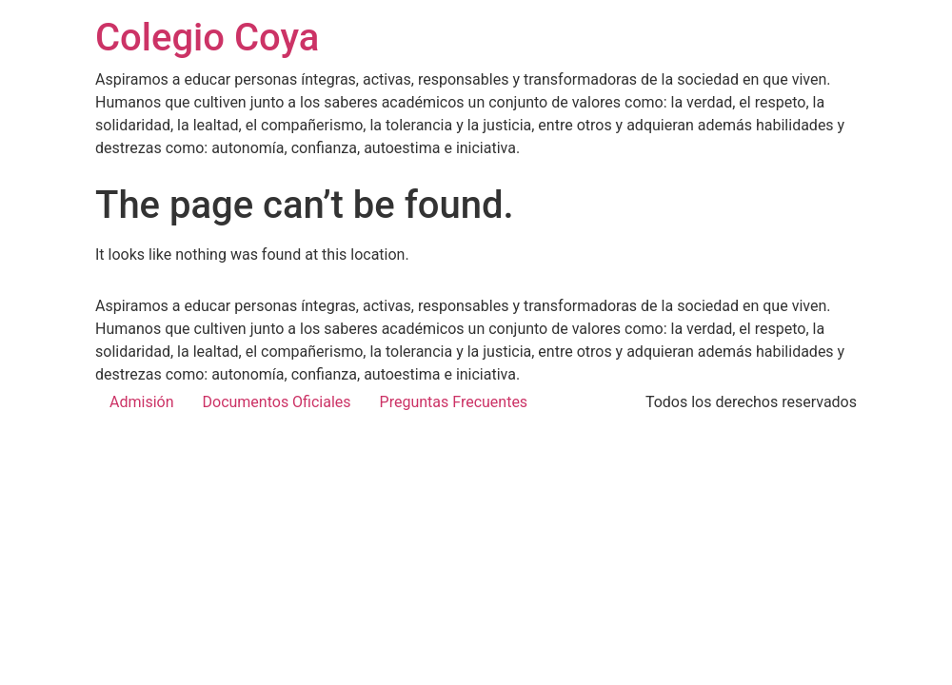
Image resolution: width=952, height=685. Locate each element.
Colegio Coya (207, 37)
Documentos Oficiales (277, 402)
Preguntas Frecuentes (454, 402)
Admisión (141, 402)
